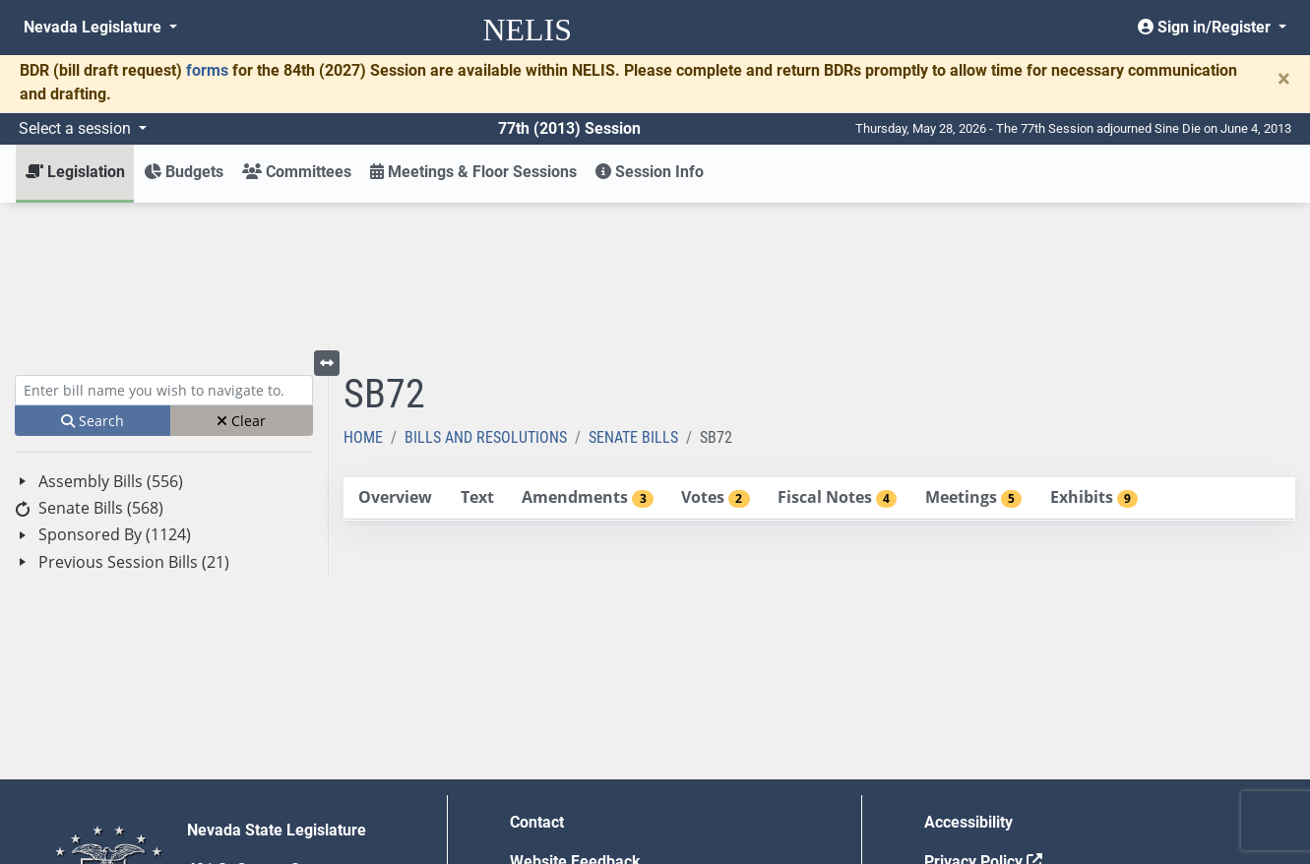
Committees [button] (296, 171)
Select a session (77, 128)
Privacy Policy (983, 717)
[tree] (164, 377)
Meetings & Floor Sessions (473, 171)
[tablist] (819, 354)
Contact (537, 677)
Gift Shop (543, 795)
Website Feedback (575, 717)
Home (363, 292)
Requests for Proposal (1003, 756)
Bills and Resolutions (486, 292)
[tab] (395, 354)
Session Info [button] (649, 171)
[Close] (1284, 78)
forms (207, 70)
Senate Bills (633, 292)
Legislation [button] (75, 171)
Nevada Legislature (94, 27)
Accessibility (968, 677)
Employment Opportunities (604, 756)
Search (92, 276)
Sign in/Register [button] (1206, 27)
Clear (241, 276)
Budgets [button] (183, 171)
